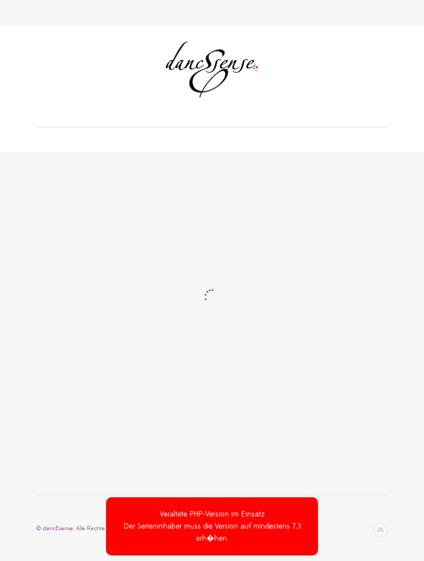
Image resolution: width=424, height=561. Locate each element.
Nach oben (380, 530)
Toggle (212, 12)
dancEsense (58, 528)
